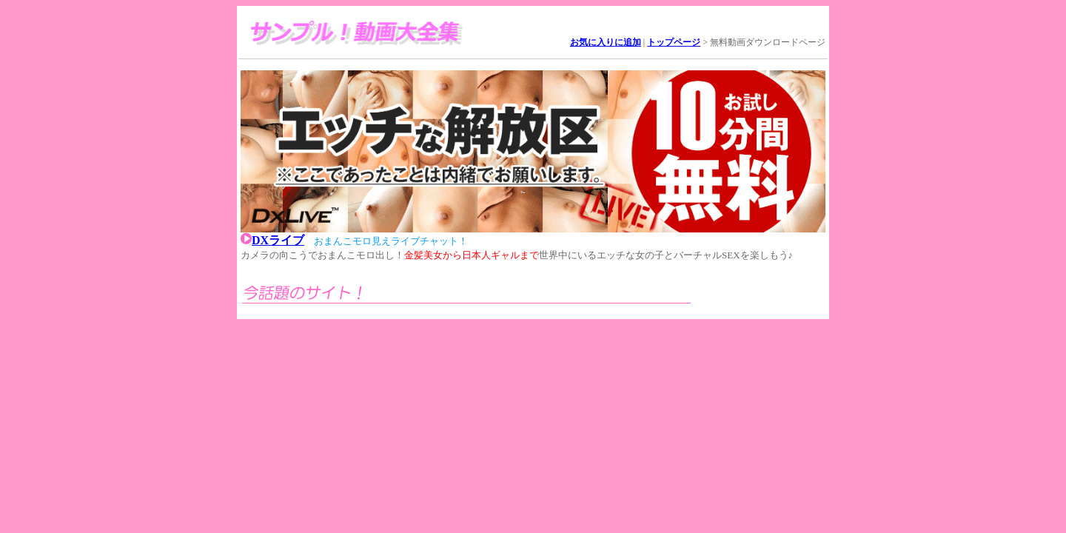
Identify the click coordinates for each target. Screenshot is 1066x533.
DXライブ (278, 240)
